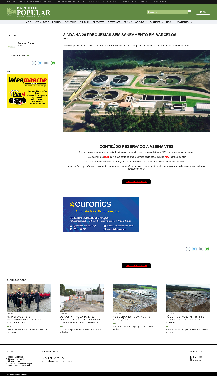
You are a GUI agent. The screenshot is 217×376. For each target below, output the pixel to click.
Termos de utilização (14, 357)
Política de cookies (13, 361)
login (106, 157)
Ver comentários (136, 265)
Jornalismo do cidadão (101, 1)
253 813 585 (53, 358)
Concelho (11, 313)
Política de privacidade (15, 359)
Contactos (159, 1)
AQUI (167, 157)
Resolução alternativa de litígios (19, 363)
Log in (203, 12)
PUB (8, 71)
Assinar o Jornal (136, 181)
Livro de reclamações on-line (18, 366)
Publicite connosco (134, 1)
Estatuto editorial (69, 1)
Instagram (197, 360)
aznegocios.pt (23, 374)
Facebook (197, 357)
